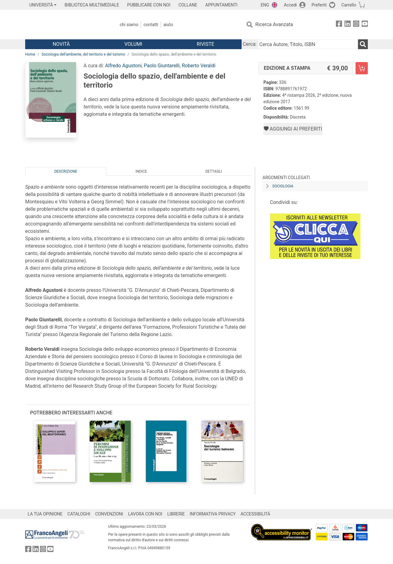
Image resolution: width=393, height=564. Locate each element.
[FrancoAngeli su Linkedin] (347, 25)
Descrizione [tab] (65, 171)
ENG (265, 4)
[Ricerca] (363, 44)
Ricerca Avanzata (274, 24)
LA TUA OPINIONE (45, 513)
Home (30, 54)
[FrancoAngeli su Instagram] (356, 25)
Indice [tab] (141, 171)
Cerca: (250, 44)
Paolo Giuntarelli (162, 66)
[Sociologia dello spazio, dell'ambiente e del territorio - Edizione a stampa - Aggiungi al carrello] (362, 68)
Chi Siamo (129, 24)
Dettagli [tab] (213, 171)
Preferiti (319, 4)
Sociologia (282, 186)
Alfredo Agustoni (123, 66)
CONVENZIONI (109, 513)
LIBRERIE (176, 513)
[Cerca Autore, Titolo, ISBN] (308, 44)
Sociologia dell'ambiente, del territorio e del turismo (83, 54)
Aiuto (168, 24)
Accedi (290, 4)
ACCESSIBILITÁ (255, 513)
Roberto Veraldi (198, 66)
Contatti (150, 24)
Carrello (348, 4)
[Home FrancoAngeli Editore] (66, 24)
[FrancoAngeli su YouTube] (365, 25)
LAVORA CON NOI (145, 513)
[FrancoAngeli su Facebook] (339, 25)
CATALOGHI (79, 513)
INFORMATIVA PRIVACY (213, 513)
